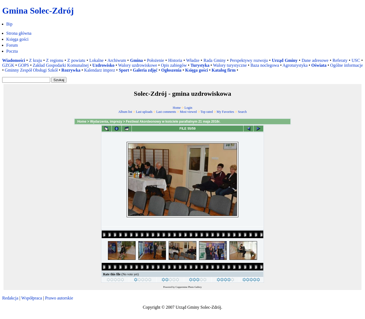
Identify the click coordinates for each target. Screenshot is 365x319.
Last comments (166, 112)
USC (355, 60)
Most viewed (188, 112)
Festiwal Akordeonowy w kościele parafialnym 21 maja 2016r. (173, 121)
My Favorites (225, 112)
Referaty (339, 60)
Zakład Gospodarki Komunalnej (61, 65)
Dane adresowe (315, 60)
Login (188, 108)
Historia (175, 60)
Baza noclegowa (265, 65)
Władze (193, 60)
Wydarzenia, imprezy (106, 121)
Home (177, 108)
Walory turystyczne (230, 65)
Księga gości (17, 39)
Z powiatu (76, 60)
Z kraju (35, 60)
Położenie (155, 60)
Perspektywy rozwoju (249, 60)
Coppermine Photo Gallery (188, 287)
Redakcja (10, 298)
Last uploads (144, 112)
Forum (12, 45)
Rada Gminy (214, 60)
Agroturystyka (295, 65)
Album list (125, 112)
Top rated (206, 112)
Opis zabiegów (174, 65)
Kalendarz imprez (99, 70)
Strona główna (18, 33)
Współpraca (31, 298)
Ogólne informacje (346, 65)
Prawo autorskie (59, 298)
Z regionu (54, 60)
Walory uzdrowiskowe (137, 65)
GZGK (8, 65)
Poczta (12, 51)
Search (242, 112)
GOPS (23, 65)
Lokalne (96, 60)
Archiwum (116, 60)
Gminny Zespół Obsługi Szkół (31, 70)
